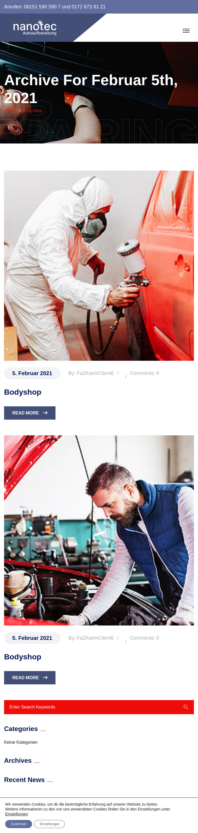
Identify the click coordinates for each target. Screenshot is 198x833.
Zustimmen (19, 824)
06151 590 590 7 (42, 6)
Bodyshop (22, 392)
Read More (29, 413)
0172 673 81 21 (89, 6)
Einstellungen (16, 814)
